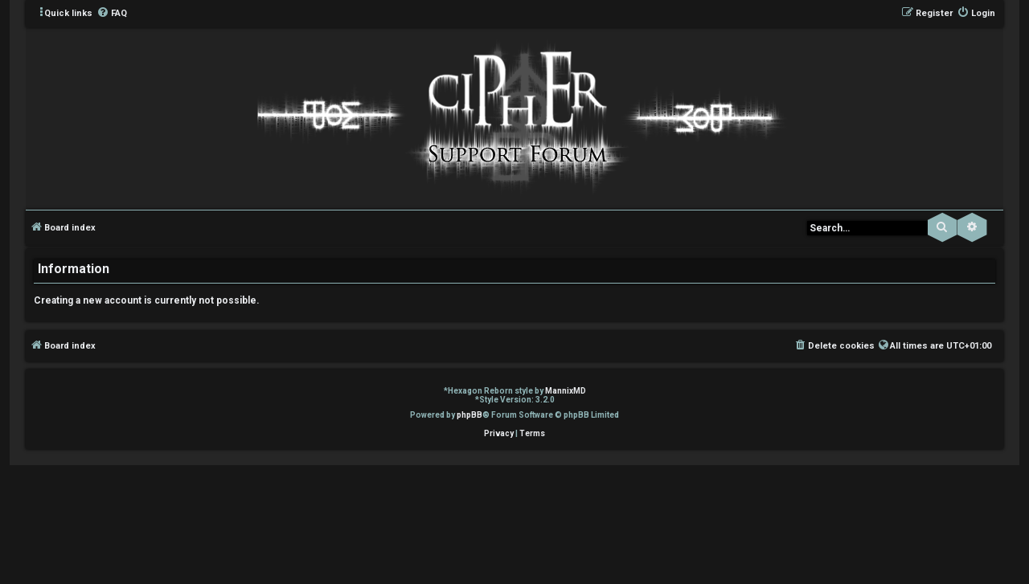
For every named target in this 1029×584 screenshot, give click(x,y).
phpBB (469, 414)
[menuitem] (111, 13)
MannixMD (565, 390)
